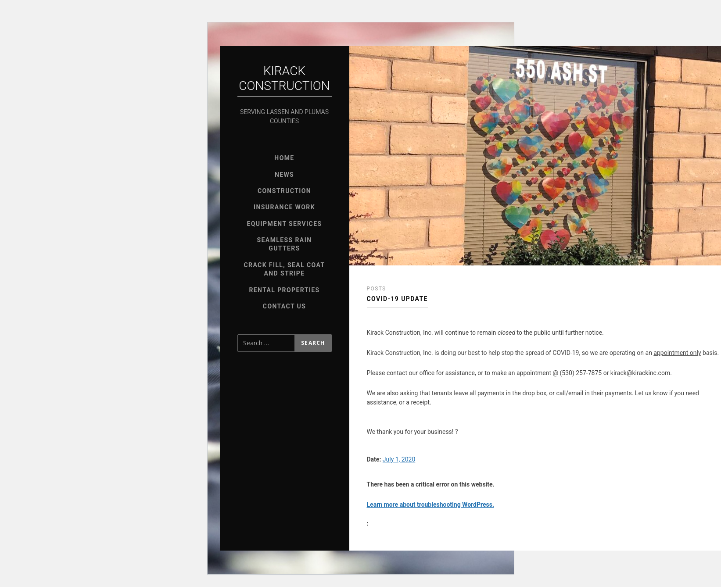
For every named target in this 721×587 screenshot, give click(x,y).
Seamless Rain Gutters (284, 244)
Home (284, 157)
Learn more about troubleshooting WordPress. (430, 504)
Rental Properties (284, 290)
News (284, 174)
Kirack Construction (284, 78)
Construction (284, 190)
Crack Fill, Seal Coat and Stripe (284, 269)
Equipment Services (284, 223)
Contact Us (284, 306)
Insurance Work (284, 207)
